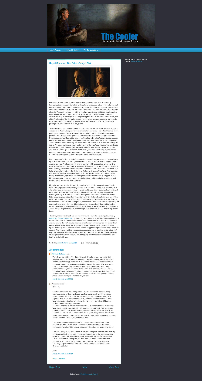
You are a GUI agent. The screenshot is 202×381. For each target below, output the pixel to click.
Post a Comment (59, 359)
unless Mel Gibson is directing (60, 218)
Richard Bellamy (58, 254)
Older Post (114, 367)
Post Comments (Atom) (89, 374)
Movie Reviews (55, 50)
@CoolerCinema (136, 61)
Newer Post (54, 367)
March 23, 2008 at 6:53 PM (63, 279)
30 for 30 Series (72, 50)
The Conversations (91, 50)
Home (84, 367)
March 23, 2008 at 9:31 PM (63, 354)
